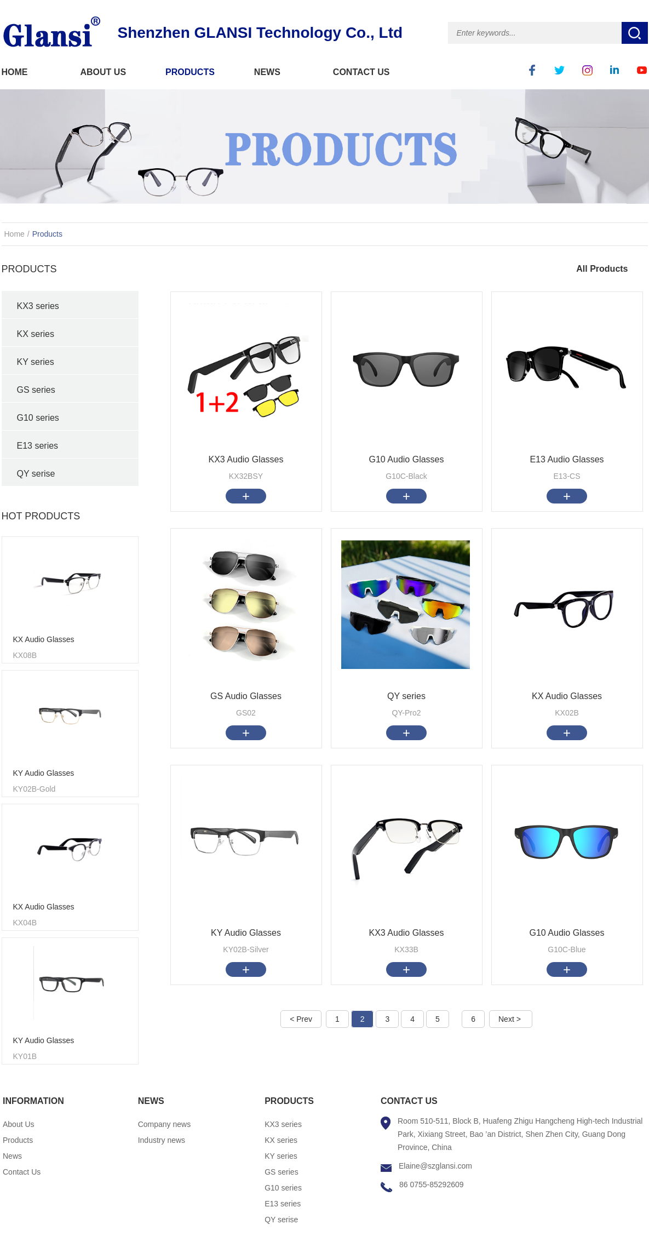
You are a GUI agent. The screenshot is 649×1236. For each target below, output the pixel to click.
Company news (164, 1124)
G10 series (38, 417)
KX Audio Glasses (43, 639)
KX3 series (38, 306)
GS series (36, 389)
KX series (35, 334)
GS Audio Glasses (246, 696)
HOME (15, 72)
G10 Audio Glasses (406, 459)
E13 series (38, 445)
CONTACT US (361, 72)
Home (14, 234)
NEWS (267, 72)
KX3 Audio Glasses (246, 459)
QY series (406, 696)
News (12, 1156)
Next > (509, 1019)
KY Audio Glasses (43, 773)
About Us (19, 1124)
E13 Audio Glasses (567, 459)
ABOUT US (104, 72)
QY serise (36, 473)
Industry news (161, 1140)
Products (47, 234)
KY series (35, 362)
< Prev (301, 1019)
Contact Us (22, 1172)
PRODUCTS (190, 72)
